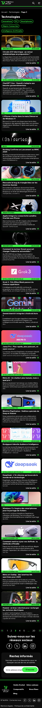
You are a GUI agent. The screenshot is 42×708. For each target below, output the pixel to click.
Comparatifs (18, 689)
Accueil (4, 12)
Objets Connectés (10, 26)
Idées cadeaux (32, 685)
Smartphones (26, 21)
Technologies (14, 12)
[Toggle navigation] (39, 3)
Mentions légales (7, 706)
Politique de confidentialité (24, 706)
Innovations (7, 21)
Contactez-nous (15, 700)
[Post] (21, 50)
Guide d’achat (19, 685)
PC (16, 21)
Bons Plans (33, 689)
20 (33, 630)
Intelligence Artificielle (12, 31)
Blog (15, 694)
